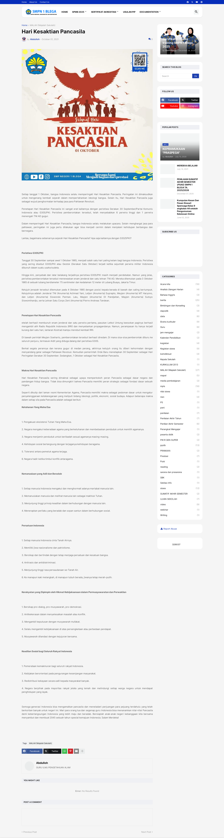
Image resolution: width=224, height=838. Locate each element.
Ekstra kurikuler (179, 321)
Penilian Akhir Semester (179, 423)
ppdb (179, 445)
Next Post (146, 832)
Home (24, 2)
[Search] (176, 76)
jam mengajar (179, 332)
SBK (179, 477)
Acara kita (179, 284)
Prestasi (179, 456)
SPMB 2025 (78, 12)
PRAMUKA (179, 450)
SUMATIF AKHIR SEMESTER (179, 493)
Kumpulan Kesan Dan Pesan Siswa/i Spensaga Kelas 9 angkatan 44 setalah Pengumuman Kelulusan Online (188, 207)
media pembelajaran (179, 380)
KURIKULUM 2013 (179, 364)
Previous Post (30, 832)
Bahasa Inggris (179, 294)
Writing (179, 515)
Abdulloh (42, 762)
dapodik (179, 310)
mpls (179, 386)
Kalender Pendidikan (179, 337)
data (179, 316)
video (179, 504)
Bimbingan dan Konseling (179, 305)
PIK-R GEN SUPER (179, 439)
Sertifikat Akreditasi (103, 12)
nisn (179, 396)
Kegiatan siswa (179, 348)
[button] (196, 11)
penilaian (179, 413)
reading (179, 466)
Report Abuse (170, 528)
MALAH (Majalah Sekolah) (42, 25)
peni (179, 407)
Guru (179, 327)
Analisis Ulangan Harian (179, 289)
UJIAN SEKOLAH (179, 499)
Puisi (179, 461)
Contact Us (44, 2)
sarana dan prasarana (179, 472)
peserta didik (179, 434)
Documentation (149, 12)
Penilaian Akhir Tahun (179, 418)
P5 (179, 402)
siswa (179, 488)
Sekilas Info (179, 482)
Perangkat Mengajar (179, 429)
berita (179, 300)
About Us (33, 2)
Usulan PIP (129, 12)
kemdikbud (179, 353)
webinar (179, 509)
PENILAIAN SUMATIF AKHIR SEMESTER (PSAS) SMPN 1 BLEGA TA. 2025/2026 (187, 184)
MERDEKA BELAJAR (187, 165)
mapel (179, 375)
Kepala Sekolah (179, 359)
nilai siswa (179, 391)
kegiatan (179, 343)
